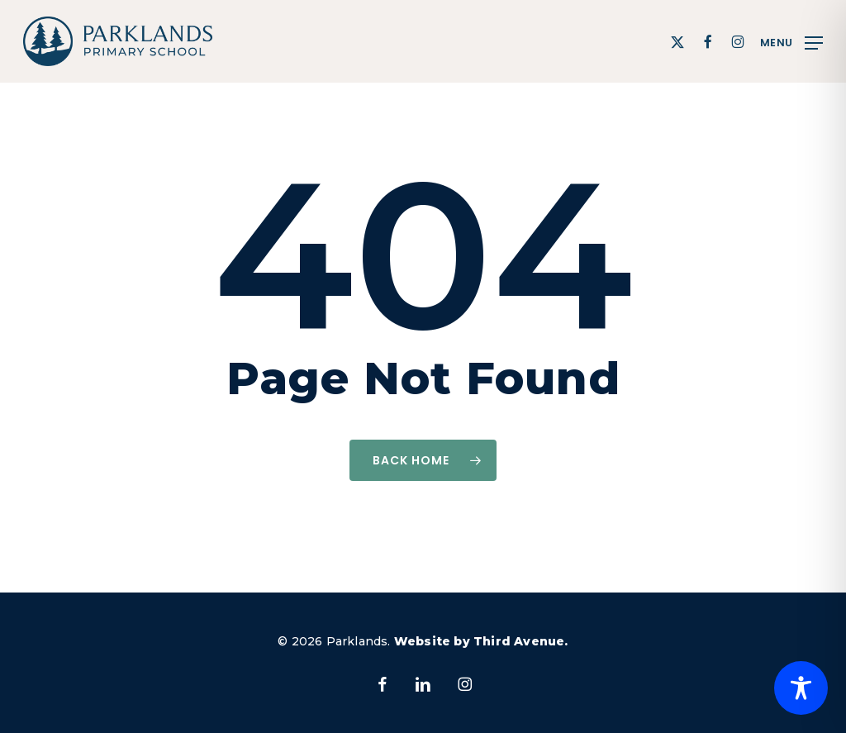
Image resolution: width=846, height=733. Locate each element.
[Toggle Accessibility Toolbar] (800, 687)
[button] (791, 42)
